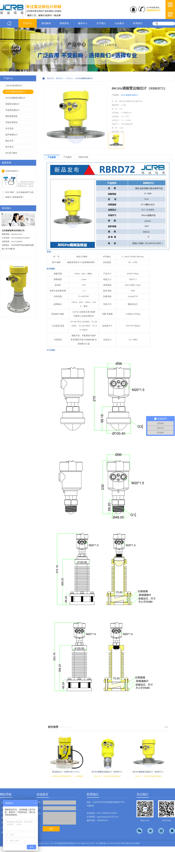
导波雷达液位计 (12, 171)
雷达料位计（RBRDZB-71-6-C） (66, 772)
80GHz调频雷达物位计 (84, 78)
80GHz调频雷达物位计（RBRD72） (148, 772)
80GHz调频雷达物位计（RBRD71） (108, 772)
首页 (9, 23)
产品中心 (69, 78)
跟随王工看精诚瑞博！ (14, 197)
